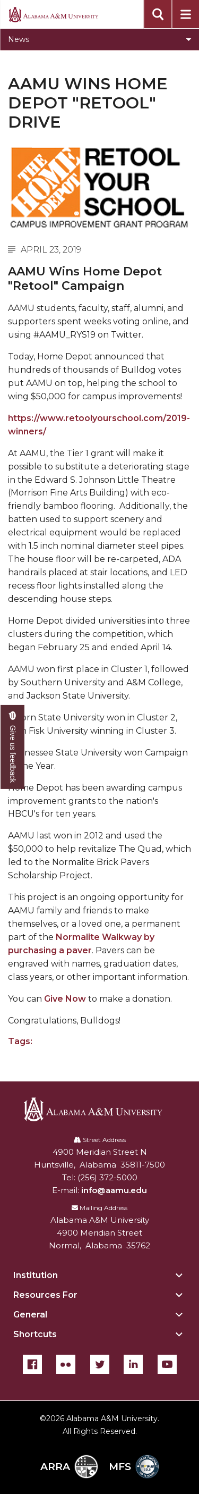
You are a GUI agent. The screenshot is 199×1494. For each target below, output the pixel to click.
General (30, 1315)
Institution (35, 1275)
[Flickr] (65, 1364)
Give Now (65, 999)
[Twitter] (99, 1364)
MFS (134, 1467)
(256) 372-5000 (107, 1177)
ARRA (69, 1467)
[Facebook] (32, 1364)
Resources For (45, 1295)
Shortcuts (35, 1334)
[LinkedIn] (133, 1364)
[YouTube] (167, 1364)
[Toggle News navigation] (99, 39)
